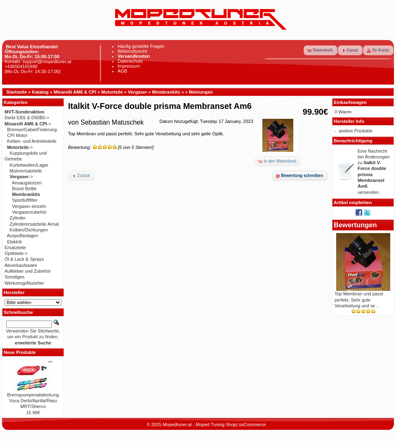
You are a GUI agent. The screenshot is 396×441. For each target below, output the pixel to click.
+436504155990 (21, 66)
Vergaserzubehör (29, 212)
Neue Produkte (20, 352)
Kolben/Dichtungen (28, 229)
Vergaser (137, 92)
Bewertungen (355, 225)
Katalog (40, 92)
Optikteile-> (16, 253)
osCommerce (252, 424)
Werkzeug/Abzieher (24, 283)
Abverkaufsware (21, 265)
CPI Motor (17, 135)
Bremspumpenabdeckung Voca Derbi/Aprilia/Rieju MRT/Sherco (33, 400)
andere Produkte (355, 130)
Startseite (16, 92)
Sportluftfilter (25, 200)
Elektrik (14, 241)
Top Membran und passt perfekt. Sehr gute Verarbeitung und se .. (359, 299)
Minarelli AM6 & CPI (75, 92)
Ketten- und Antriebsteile (32, 141)
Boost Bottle (24, 188)
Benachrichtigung (353, 140)
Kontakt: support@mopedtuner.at (38, 61)
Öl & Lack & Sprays (24, 259)
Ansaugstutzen (27, 182)
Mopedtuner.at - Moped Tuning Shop (199, 424)
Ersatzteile (15, 247)
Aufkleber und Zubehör (28, 271)
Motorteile (112, 92)
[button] (320, 50)
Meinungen (201, 92)
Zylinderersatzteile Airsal (34, 224)
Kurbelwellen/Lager (28, 165)
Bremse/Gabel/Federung (32, 129)
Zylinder (17, 217)
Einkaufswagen (350, 102)
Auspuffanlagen (22, 235)
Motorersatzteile (25, 170)
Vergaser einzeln (29, 206)
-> (28, 123)
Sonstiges (14, 276)
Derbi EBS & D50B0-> (27, 117)
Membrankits (166, 92)
